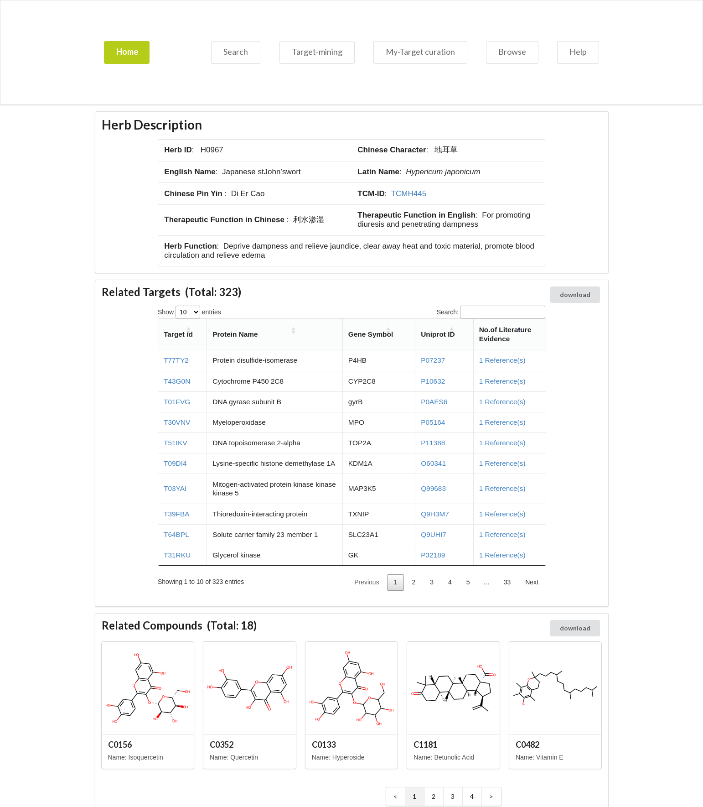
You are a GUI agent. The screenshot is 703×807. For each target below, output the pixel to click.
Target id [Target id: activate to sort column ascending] (178, 334)
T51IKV (175, 443)
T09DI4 (175, 463)
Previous (366, 582)
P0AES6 (434, 402)
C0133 (324, 744)
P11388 (433, 443)
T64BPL (176, 534)
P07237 (433, 360)
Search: (491, 312)
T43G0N (177, 381)
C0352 (221, 744)
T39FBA (176, 514)
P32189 (433, 555)
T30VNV (177, 422)
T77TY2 (176, 360)
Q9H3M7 (435, 514)
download (575, 294)
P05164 (433, 422)
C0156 (120, 744)
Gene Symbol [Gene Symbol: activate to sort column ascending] (370, 334)
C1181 (425, 744)
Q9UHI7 (433, 534)
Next (531, 582)
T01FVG (177, 402)
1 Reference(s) (502, 360)
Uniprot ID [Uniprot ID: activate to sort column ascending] (438, 334)
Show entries (189, 312)
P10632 (433, 381)
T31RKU (177, 555)
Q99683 (433, 488)
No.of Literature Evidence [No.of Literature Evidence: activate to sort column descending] (505, 334)
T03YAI (175, 488)
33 (507, 582)
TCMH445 (408, 193)
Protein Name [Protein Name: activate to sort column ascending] (235, 334)
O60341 (433, 463)
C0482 (527, 744)
